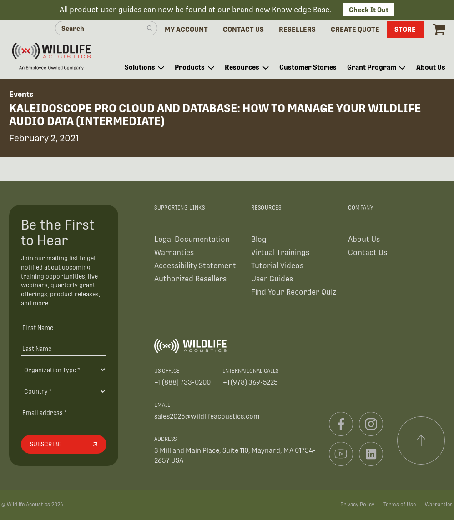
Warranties (174, 252)
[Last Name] (63, 348)
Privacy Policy (357, 504)
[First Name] (63, 327)
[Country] (63, 391)
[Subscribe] (63, 444)
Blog (259, 239)
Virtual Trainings (280, 252)
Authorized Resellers (190, 279)
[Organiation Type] (63, 369)
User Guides (272, 279)
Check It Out (368, 10)
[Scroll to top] (421, 440)
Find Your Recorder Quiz (293, 292)
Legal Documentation (192, 239)
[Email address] (63, 412)
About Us (364, 239)
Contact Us (367, 252)
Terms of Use (399, 504)
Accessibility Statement (195, 265)
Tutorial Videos (277, 265)
